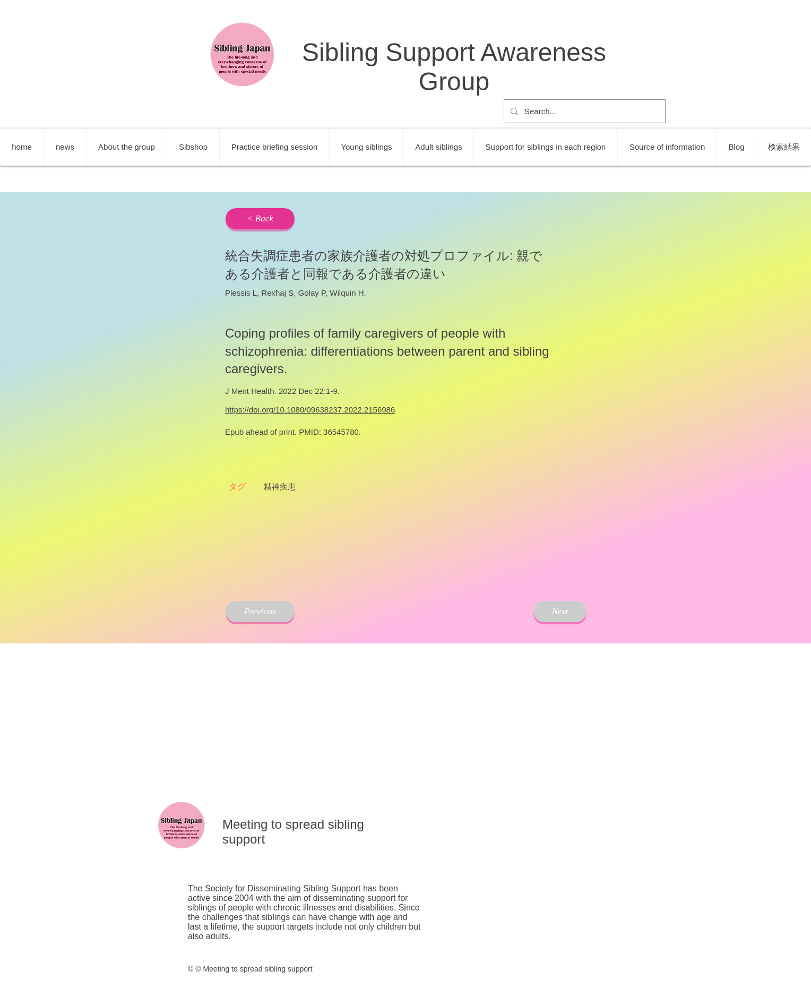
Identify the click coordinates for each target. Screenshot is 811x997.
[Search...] (583, 111)
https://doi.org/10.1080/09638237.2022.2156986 (310, 409)
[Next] (559, 611)
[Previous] (260, 611)
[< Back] (260, 218)
